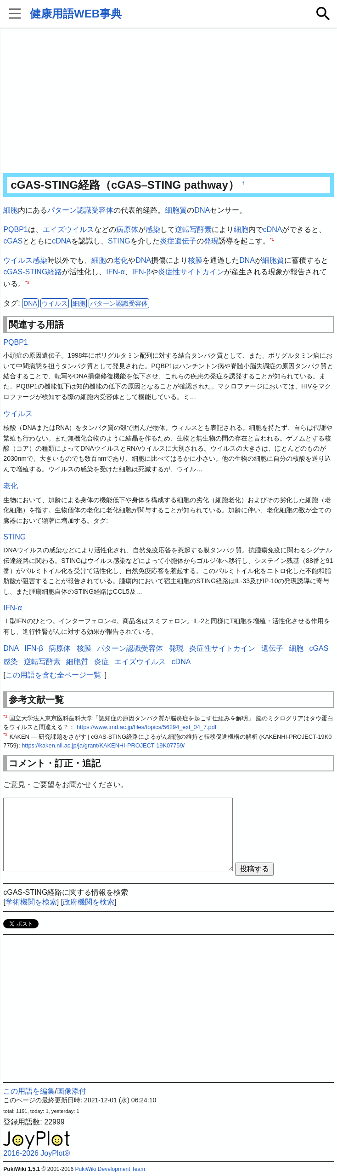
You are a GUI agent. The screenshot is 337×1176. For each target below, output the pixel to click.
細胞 (10, 210)
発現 (211, 241)
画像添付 (71, 1091)
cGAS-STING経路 (32, 272)
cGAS (12, 241)
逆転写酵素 (193, 229)
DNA (202, 210)
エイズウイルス (68, 229)
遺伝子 (185, 241)
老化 (120, 260)
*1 (272, 239)
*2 (27, 281)
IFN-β (141, 272)
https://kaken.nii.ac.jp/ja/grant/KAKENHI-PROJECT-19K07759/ (103, 745)
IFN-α (115, 272)
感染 (153, 229)
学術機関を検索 (31, 902)
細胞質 (176, 210)
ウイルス (18, 260)
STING (119, 241)
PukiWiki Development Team (110, 1169)
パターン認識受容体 (80, 210)
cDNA (272, 229)
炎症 (167, 241)
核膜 (195, 260)
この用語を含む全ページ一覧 (53, 675)
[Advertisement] (169, 101)
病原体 (127, 229)
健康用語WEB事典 (76, 13)
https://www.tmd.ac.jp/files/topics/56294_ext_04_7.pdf (146, 727)
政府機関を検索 (88, 902)
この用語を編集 (29, 1091)
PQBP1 (15, 229)
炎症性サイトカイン (191, 272)
